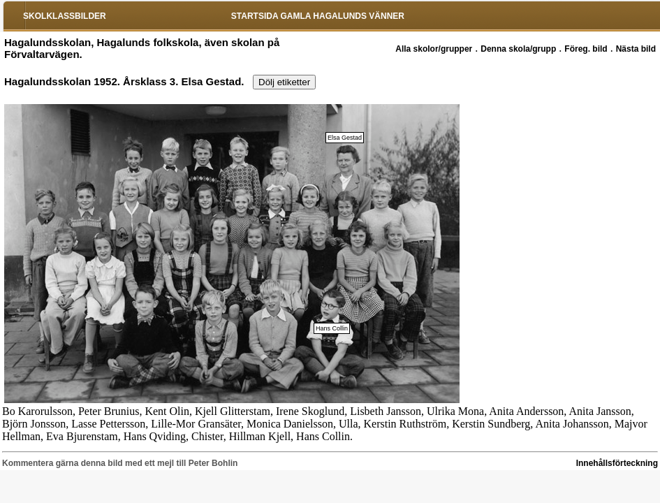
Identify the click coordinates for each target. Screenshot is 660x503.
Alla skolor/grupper (433, 49)
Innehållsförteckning (617, 463)
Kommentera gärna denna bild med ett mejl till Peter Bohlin (119, 463)
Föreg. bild (585, 49)
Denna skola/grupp (518, 49)
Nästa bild (636, 49)
